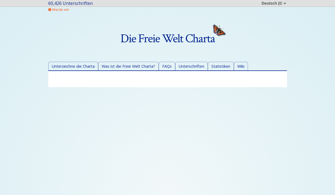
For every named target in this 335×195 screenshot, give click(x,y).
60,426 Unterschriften (70, 3)
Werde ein (58, 9)
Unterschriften (191, 66)
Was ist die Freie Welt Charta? (128, 66)
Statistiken (220, 66)
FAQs (167, 66)
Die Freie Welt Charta (173, 39)
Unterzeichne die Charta (73, 66)
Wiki (240, 66)
